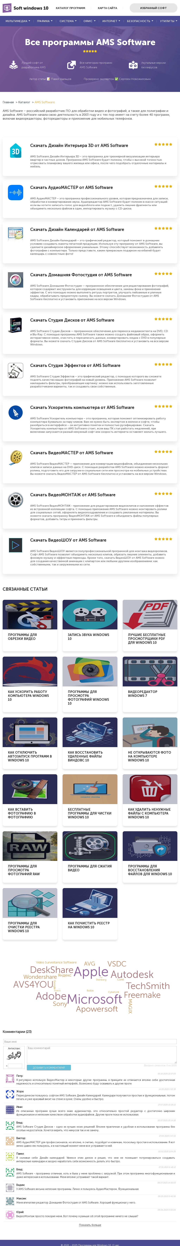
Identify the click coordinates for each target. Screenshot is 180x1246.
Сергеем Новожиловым (135, 79)
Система (67, 21)
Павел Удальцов (61, 79)
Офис (88, 21)
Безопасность (138, 21)
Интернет (109, 21)
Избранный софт (153, 8)
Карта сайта (107, 8)
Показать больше (90, 1225)
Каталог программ (70, 8)
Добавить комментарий (49, 1067)
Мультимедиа (16, 21)
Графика (43, 21)
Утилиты (167, 21)
